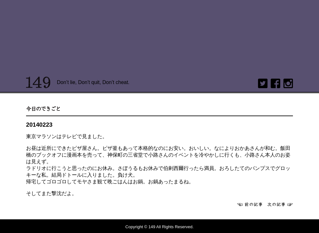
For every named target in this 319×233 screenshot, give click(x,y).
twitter (263, 83)
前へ (249, 204)
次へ (280, 204)
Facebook (275, 83)
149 (38, 82)
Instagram (288, 83)
